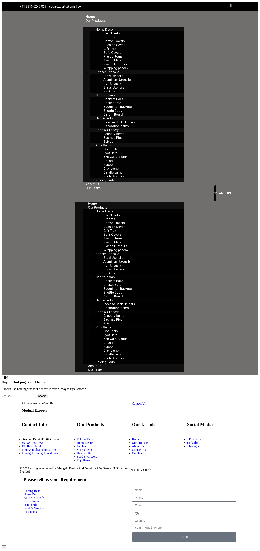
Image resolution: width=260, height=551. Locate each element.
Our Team (93, 188)
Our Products (96, 21)
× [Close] (4, 547)
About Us (92, 184)
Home (90, 16)
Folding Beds (105, 180)
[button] (129, 195)
